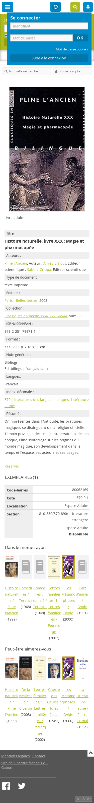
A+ (89, 798)
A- (78, 798)
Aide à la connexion (49, 58)
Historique (55, 7)
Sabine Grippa (39, 269)
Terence (26, 600)
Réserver (12, 466)
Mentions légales (15, 756)
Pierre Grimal (82, 717)
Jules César (54, 711)
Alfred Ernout (54, 263)
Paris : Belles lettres (21, 300)
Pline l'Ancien (16, 263)
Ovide (68, 613)
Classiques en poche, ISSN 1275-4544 (36, 316)
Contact (38, 756)
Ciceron (25, 708)
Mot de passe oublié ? (72, 49)
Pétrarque (54, 628)
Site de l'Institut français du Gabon (24, 765)
